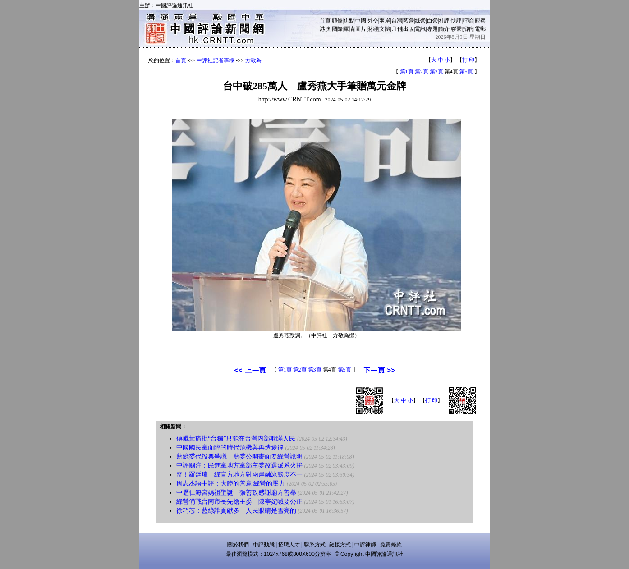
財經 (372, 29)
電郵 (480, 29)
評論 (468, 21)
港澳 (325, 29)
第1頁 (406, 72)
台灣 (396, 21)
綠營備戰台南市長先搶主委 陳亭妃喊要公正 (239, 501)
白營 (432, 21)
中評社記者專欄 (215, 60)
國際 (337, 29)
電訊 (420, 29)
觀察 (480, 21)
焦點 (349, 21)
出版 (408, 29)
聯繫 (456, 29)
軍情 (349, 29)
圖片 (360, 29)
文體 (384, 29)
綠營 (420, 21)
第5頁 (466, 72)
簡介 (444, 29)
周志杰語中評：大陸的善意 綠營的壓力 (230, 483)
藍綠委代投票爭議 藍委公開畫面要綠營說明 (239, 456)
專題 (432, 29)
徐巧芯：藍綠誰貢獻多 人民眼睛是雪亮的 (236, 510)
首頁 (325, 21)
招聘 (468, 29)
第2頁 (421, 72)
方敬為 (253, 60)
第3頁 (436, 72)
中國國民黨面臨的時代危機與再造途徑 (230, 447)
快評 (456, 21)
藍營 (408, 21)
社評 (444, 21)
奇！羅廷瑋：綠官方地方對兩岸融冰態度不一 (239, 474)
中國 (360, 21)
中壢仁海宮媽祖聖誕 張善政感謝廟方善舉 (236, 492)
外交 (372, 21)
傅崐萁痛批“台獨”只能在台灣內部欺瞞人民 (235, 438)
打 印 (468, 60)
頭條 (337, 21)
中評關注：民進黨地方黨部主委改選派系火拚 (239, 465)
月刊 (396, 29)
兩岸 (384, 21)
